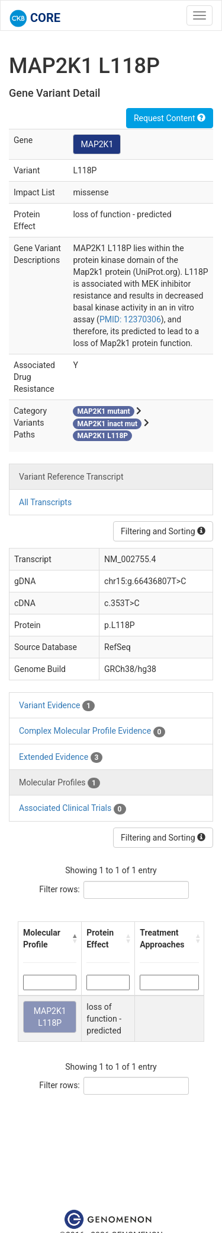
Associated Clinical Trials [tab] (72, 808)
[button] (74, 938)
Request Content (169, 118)
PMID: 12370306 (130, 319)
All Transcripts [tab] (45, 502)
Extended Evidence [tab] (60, 757)
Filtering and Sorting (163, 531)
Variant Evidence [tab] (57, 706)
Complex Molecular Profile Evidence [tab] (92, 731)
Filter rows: (59, 889)
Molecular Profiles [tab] (59, 783)
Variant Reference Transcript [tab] (71, 476)
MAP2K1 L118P (50, 1017)
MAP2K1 (97, 144)
